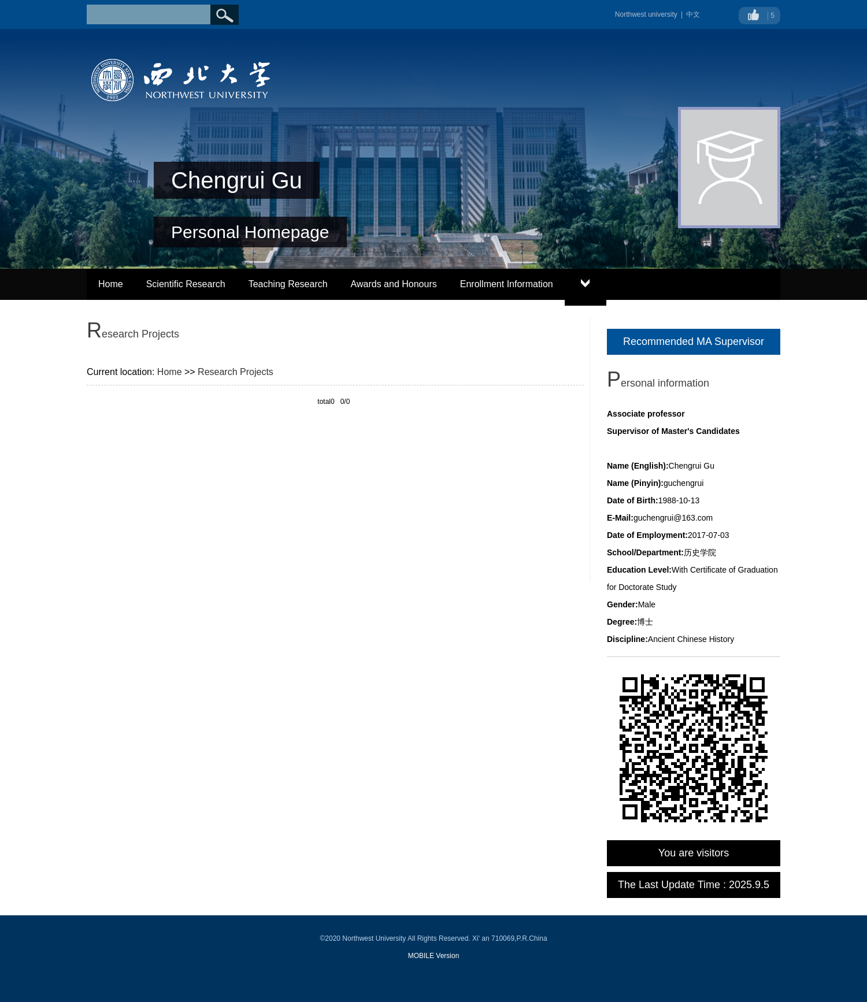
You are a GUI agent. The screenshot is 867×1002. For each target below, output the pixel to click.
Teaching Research (288, 284)
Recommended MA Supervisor (693, 341)
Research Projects (235, 372)
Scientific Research (185, 284)
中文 (693, 14)
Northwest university (646, 14)
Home (110, 284)
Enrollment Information (506, 284)
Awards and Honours (394, 284)
